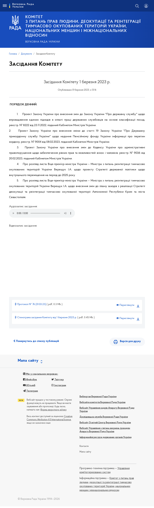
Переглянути (125, 305)
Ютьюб (29, 387)
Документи (26, 54)
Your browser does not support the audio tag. (42, 213)
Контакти (84, 448)
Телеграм (30, 392)
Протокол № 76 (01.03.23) (30, 304)
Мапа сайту (85, 453)
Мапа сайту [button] (28, 362)
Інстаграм (58, 387)
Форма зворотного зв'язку (53, 411)
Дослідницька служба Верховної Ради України (104, 419)
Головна (13, 54)
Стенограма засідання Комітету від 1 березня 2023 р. (45, 317)
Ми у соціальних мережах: (40, 375)
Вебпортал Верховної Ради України (98, 398)
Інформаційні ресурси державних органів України (105, 439)
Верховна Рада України (42, 42)
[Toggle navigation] (4, 5)
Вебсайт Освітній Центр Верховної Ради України (105, 424)
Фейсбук (30, 381)
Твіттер (57, 381)
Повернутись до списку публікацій (36, 341)
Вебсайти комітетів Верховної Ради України (103, 404)
